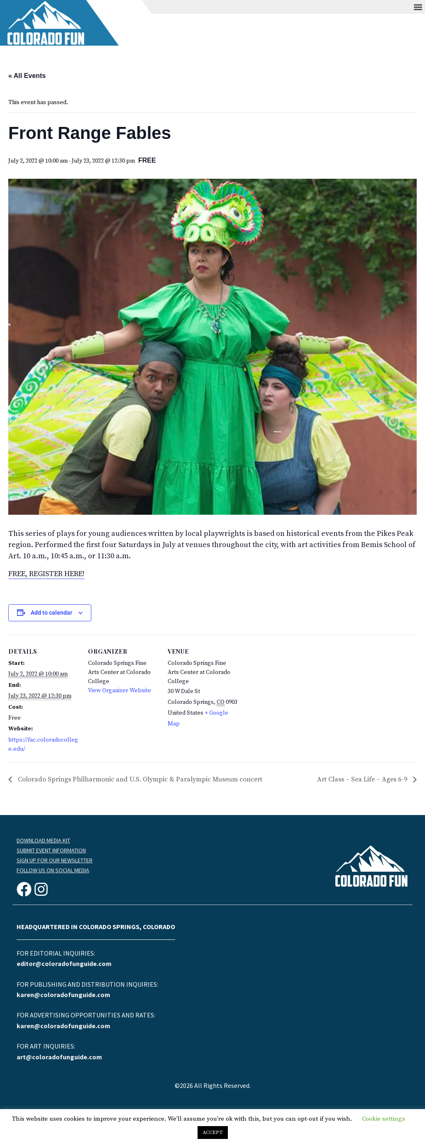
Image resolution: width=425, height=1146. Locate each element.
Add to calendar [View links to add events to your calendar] (51, 612)
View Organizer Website (119, 690)
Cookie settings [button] (383, 1119)
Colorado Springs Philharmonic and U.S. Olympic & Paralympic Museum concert (139, 779)
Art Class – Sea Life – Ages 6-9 (363, 779)
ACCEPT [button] (213, 1132)
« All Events (27, 75)
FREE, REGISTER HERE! (46, 574)
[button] (418, 7)
